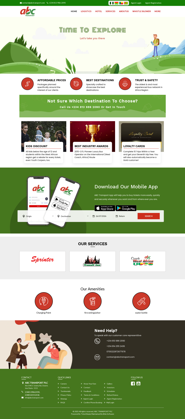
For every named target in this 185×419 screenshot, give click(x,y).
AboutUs (124, 11)
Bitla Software (108, 414)
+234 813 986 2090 (56, 3)
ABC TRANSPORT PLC (103, 411)
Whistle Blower (141, 11)
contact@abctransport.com (32, 3)
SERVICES (110, 11)
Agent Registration (153, 3)
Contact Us (64, 387)
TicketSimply (86, 414)
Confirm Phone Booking (91, 402)
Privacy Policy (64, 395)
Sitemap (62, 399)
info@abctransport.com (34, 398)
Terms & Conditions (90, 395)
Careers (62, 384)
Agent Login (136, 3)
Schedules (109, 391)
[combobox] (38, 216)
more (157, 11)
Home (74, 11)
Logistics (86, 11)
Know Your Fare (88, 384)
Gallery (108, 384)
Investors (109, 387)
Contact (85, 387)
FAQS (61, 402)
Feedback (86, 391)
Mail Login (109, 402)
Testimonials (64, 391)
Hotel (98, 11)
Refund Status (111, 395)
